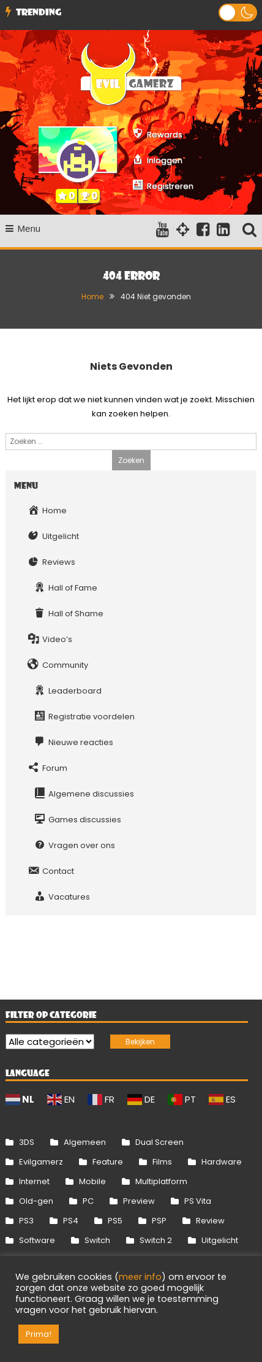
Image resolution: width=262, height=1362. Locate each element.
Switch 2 (156, 1240)
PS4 (70, 1220)
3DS (26, 1142)
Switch (97, 1240)
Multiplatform (161, 1181)
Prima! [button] (38, 1334)
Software (37, 1240)
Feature (107, 1162)
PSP (159, 1220)
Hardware (221, 1162)
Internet (34, 1181)
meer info (140, 1277)
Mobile (92, 1181)
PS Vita (197, 1201)
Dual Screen (159, 1142)
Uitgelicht (219, 1240)
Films (162, 1162)
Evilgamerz (41, 1162)
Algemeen (85, 1142)
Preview (139, 1201)
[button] (238, 12)
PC (88, 1201)
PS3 (26, 1220)
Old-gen (36, 1201)
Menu (23, 228)
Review (210, 1220)
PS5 (115, 1220)
